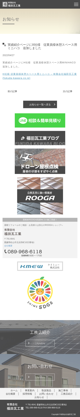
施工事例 (63, 390)
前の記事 (12, 91)
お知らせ (39, 397)
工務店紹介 (67, 393)
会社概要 (8, 246)
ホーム (14, 390)
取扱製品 (46, 390)
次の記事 (67, 91)
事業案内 (29, 390)
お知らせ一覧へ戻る (40, 104)
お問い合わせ (46, 393)
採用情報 (27, 393)
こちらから (40, 343)
